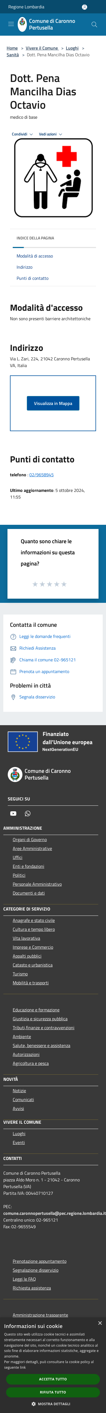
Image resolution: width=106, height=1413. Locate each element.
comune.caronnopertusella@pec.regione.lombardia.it (54, 1213)
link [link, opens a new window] (23, 1367)
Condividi (23, 134)
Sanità (13, 54)
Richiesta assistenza (32, 1288)
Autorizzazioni (26, 1054)
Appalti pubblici (27, 956)
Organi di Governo (30, 839)
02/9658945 (41, 474)
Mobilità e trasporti (31, 982)
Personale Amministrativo (37, 884)
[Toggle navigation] (11, 24)
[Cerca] (94, 24)
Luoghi (72, 48)
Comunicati (23, 1099)
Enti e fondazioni (28, 866)
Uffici (17, 857)
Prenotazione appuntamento (39, 1261)
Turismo (20, 973)
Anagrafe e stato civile (34, 920)
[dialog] (53, 1365)
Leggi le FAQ (24, 1279)
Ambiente (22, 1036)
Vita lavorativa (26, 938)
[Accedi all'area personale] (84, 7)
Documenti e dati (29, 893)
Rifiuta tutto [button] (53, 1392)
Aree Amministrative (32, 848)
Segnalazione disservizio (35, 1270)
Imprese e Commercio (33, 947)
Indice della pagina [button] (35, 238)
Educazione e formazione (36, 1009)
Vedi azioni (51, 134)
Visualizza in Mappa (53, 403)
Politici (19, 875)
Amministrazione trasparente (40, 1315)
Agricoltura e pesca (31, 1063)
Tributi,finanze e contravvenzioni (43, 1027)
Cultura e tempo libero (34, 929)
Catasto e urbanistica (33, 965)
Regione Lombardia (26, 6)
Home (12, 48)
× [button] (100, 1323)
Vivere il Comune (42, 48)
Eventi (19, 1142)
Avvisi (18, 1108)
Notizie (19, 1090)
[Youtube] (13, 813)
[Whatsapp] (27, 813)
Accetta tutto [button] (53, 1379)
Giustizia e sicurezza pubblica (40, 1018)
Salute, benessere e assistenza (41, 1045)
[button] (53, 1404)
